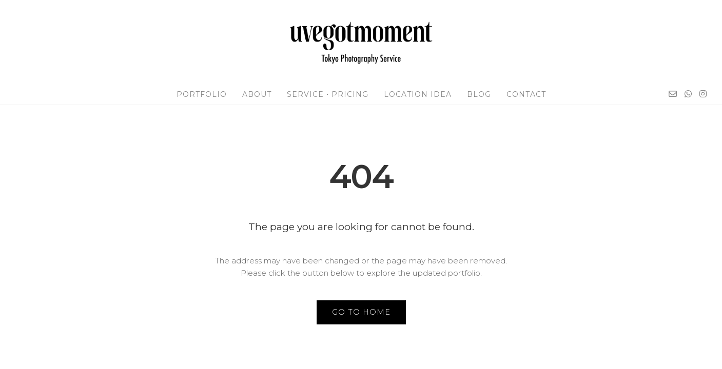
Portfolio (202, 94)
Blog (479, 94)
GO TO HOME (361, 312)
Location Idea (418, 94)
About (256, 94)
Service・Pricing (327, 94)
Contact (526, 94)
